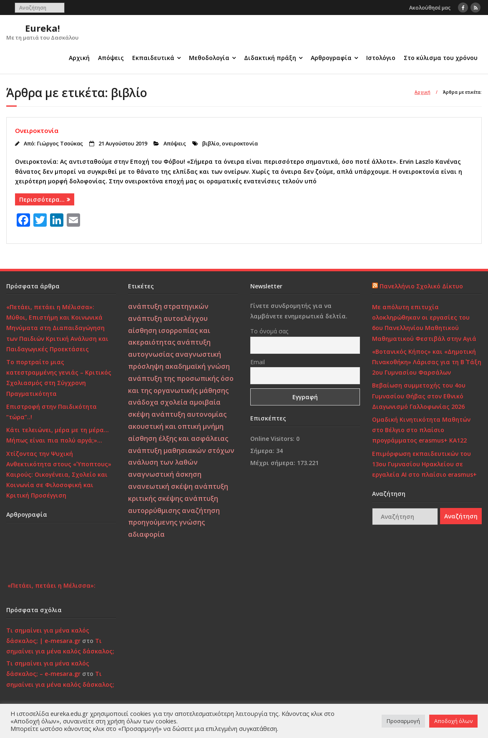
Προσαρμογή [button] (403, 721)
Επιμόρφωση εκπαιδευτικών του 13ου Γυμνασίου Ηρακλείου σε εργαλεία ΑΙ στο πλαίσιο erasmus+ (424, 464)
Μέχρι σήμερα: (273, 463)
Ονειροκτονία (36, 130)
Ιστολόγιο (380, 58)
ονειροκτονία (240, 143)
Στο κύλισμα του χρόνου (441, 58)
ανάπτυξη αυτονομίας (188, 414)
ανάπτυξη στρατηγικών (168, 306)
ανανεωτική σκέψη (160, 486)
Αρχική (79, 58)
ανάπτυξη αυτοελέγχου (168, 318)
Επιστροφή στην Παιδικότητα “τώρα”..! (51, 412)
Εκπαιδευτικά (153, 58)
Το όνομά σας (269, 331)
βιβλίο (210, 143)
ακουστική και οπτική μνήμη (176, 426)
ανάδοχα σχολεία (158, 402)
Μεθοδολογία (209, 58)
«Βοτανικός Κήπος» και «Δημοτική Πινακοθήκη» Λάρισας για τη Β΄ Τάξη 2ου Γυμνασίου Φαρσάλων (426, 362)
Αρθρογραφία (331, 58)
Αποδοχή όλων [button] (453, 721)
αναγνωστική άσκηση (164, 474)
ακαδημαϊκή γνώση (197, 366)
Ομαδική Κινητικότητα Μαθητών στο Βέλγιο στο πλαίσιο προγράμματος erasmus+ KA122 (421, 429)
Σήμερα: (263, 451)
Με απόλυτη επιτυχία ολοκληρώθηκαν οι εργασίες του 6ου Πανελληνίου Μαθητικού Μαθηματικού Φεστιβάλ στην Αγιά (424, 323)
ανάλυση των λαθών (163, 462)
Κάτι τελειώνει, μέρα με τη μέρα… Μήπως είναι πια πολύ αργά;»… (57, 435)
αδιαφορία (146, 534)
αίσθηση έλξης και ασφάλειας (178, 438)
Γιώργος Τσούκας (60, 143)
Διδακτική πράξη (270, 58)
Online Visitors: (273, 439)
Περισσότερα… (42, 199)
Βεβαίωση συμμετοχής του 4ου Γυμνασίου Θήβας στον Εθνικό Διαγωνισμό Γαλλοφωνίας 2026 (418, 395)
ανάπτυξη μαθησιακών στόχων (181, 450)
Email (257, 362)
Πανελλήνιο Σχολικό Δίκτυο (421, 286)
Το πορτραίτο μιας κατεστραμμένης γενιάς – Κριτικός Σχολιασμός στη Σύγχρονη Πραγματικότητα (58, 378)
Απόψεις (111, 58)
